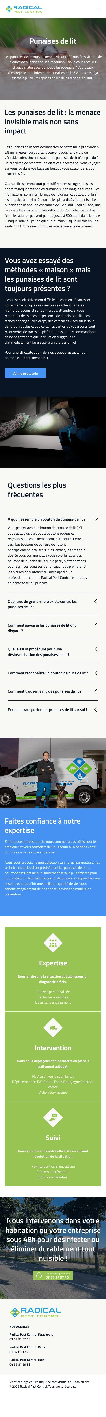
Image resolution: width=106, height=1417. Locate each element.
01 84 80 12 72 (19, 1351)
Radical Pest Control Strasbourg (31, 1334)
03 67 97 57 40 (19, 1339)
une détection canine (53, 862)
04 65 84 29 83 (19, 1364)
